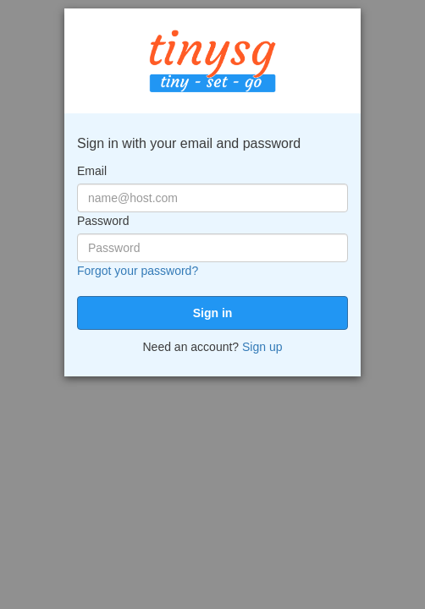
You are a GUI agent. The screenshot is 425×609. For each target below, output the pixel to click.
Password (103, 221)
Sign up (262, 347)
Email (92, 171)
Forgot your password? (137, 270)
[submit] (212, 313)
